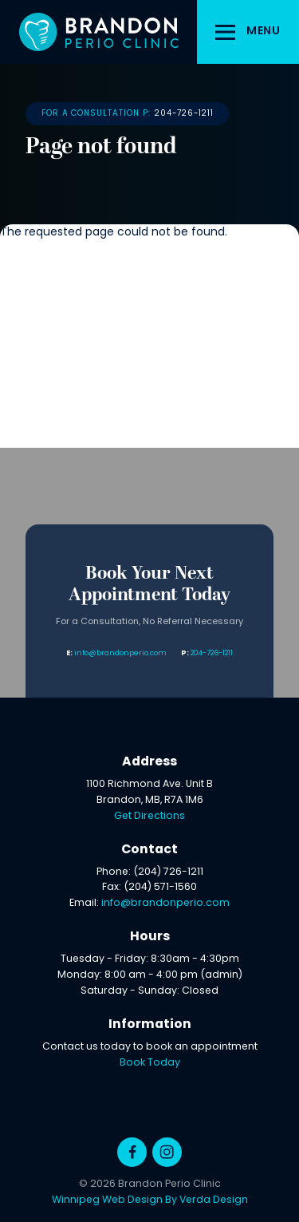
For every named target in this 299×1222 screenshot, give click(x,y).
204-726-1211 (184, 113)
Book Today (150, 1063)
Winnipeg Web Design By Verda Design (150, 1200)
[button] (248, 32)
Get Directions (149, 816)
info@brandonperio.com (120, 653)
